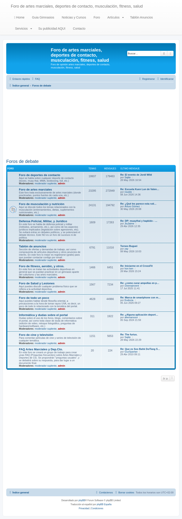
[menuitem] (35, 79)
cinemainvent (132, 285)
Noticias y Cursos (73, 17)
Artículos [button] (115, 17)
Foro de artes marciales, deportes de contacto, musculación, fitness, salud (77, 6)
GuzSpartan (131, 351)
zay (126, 248)
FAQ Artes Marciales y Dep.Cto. (41, 349)
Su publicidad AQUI (51, 28)
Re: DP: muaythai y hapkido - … (138, 220)
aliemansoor (131, 317)
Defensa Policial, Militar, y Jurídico (43, 221)
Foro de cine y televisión (36, 334)
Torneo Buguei (128, 246)
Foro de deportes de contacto (39, 175)
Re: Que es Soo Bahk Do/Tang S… (140, 349)
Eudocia (129, 300)
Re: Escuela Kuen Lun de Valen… (139, 189)
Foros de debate (22, 161)
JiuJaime (129, 223)
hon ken (129, 268)
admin (61, 183)
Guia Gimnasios (42, 17)
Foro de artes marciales (35, 189)
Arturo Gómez (132, 206)
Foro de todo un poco (34, 298)
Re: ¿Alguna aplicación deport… (139, 314)
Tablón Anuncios (141, 17)
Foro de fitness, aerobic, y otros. (41, 266)
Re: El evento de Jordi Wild (136, 174)
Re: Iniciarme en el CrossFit (136, 266)
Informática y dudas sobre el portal (43, 315)
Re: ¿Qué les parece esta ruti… (138, 203)
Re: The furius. (128, 334)
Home (19, 17)
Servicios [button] (23, 28)
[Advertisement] (91, 124)
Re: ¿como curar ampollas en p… (139, 283)
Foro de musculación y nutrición (41, 204)
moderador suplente (46, 183)
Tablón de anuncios (32, 246)
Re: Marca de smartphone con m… (140, 297)
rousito (128, 192)
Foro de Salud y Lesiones (37, 283)
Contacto (78, 28)
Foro (96, 17)
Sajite (128, 177)
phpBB (81, 500)
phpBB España (104, 504)
